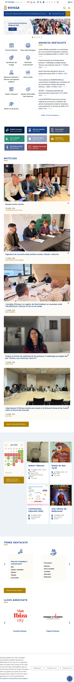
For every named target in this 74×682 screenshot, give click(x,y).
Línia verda (14, 578)
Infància (47, 566)
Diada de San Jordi (59, 466)
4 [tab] (39, 37)
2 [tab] (34, 37)
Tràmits (13, 575)
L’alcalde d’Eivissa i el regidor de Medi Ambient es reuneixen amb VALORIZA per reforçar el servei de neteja (33, 305)
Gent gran (47, 574)
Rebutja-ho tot (67, 668)
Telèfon (13, 572)
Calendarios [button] (14, 473)
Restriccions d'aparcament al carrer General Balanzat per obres (29, 14)
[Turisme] (59, 138)
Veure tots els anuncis (49, 115)
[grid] (13, 458)
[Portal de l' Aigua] (37, 138)
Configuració (37, 668)
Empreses (47, 577)
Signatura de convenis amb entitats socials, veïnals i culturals (32, 254)
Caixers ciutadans (17, 570)
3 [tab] (37, 37)
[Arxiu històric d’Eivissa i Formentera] (59, 130)
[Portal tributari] (37, 147)
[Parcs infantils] (14, 138)
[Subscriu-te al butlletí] (14, 130)
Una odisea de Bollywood (59, 510)
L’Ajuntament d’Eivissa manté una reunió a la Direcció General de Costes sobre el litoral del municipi (36, 409)
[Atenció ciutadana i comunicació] (37, 130)
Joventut (47, 571)
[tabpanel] (37, 27)
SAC (12, 567)
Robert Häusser (36, 465)
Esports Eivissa (52, 631)
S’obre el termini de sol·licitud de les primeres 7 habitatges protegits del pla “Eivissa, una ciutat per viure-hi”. (36, 357)
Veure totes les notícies (15, 424)
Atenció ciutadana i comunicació (19, 562)
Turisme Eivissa (19, 631)
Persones (48, 563)
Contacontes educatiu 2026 (35, 510)
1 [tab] (32, 37)
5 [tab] (41, 37)
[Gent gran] (14, 147)
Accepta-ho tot (51, 668)
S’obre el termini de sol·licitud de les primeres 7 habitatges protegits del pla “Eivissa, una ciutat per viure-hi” (52, 62)
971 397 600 (9, 2)
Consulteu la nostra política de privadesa (13, 678)
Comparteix (68, 203)
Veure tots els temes (14, 590)
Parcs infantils (49, 569)
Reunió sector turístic (14, 204)
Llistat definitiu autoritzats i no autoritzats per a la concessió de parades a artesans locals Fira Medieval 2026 (53, 52)
